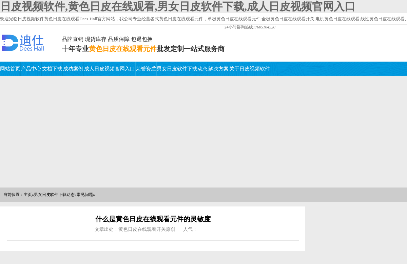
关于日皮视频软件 (249, 68)
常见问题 (85, 194)
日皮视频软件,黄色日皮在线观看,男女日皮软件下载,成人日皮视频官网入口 (177, 6)
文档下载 (52, 68)
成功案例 (73, 68)
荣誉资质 (146, 68)
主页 (28, 194)
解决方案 (218, 68)
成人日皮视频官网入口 (109, 68)
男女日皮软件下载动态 (182, 68)
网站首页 (10, 68)
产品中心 (31, 68)
